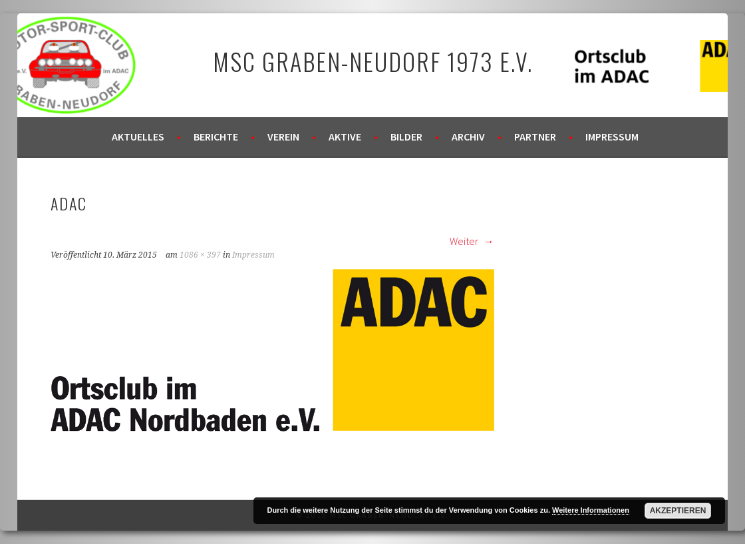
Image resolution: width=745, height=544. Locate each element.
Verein (283, 136)
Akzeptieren (678, 510)
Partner (535, 136)
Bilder (406, 136)
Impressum (612, 136)
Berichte (216, 136)
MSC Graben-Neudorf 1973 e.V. (373, 61)
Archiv (468, 136)
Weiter (472, 241)
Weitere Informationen (590, 510)
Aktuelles (138, 136)
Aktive (345, 136)
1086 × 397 (200, 255)
